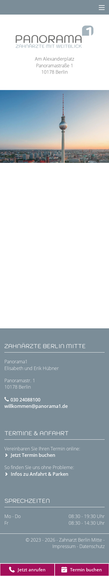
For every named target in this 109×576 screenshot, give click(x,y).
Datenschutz (92, 546)
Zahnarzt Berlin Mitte (81, 540)
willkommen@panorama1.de (36, 406)
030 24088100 (25, 400)
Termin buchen (81, 570)
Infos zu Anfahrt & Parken (39, 474)
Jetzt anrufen (27, 570)
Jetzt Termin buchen (33, 455)
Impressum (64, 546)
